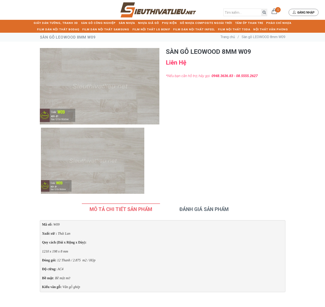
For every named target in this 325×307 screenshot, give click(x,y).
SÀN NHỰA (127, 22)
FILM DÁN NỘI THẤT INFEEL (194, 29)
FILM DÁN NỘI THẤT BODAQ (58, 29)
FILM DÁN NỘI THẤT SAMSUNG (105, 29)
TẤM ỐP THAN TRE (249, 22)
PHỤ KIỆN (169, 22)
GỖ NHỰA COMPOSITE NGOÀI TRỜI (206, 22)
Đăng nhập (303, 12)
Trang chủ (228, 37)
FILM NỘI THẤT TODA (234, 29)
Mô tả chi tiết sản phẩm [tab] (121, 209)
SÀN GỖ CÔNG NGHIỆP (98, 22)
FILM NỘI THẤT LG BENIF (151, 29)
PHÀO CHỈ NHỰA (278, 22)
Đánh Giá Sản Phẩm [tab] (204, 209)
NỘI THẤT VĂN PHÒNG (270, 29)
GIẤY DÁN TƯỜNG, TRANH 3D (56, 22)
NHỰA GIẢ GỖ (148, 22)
